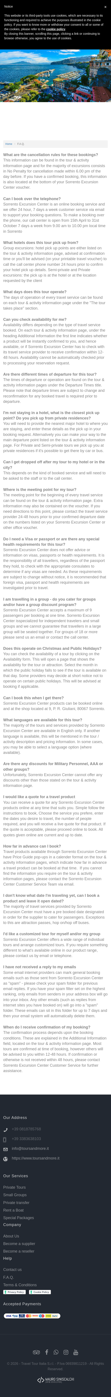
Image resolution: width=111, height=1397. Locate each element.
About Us (11, 1236)
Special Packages (18, 1218)
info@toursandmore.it (30, 1148)
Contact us (12, 1269)
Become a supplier (19, 1244)
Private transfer (16, 1203)
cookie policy (55, 29)
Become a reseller (18, 1251)
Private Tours (14, 1187)
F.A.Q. (8, 1277)
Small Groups (15, 1195)
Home (8, 144)
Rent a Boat (13, 1210)
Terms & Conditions (20, 1285)
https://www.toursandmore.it (35, 1158)
